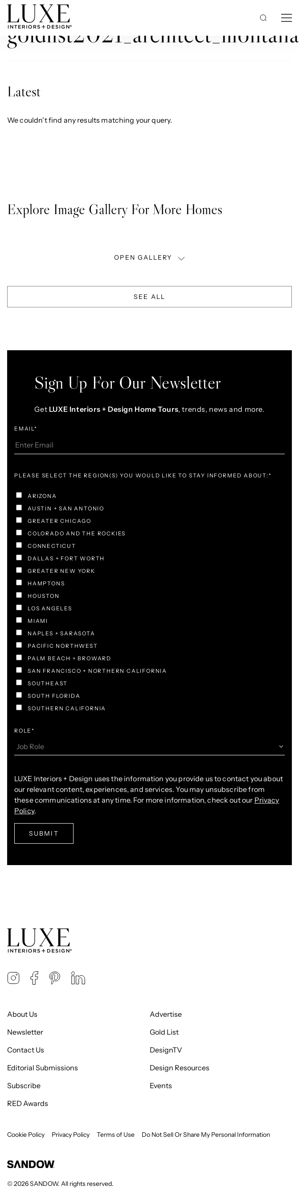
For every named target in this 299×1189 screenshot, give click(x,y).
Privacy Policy (71, 1135)
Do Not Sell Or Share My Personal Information (206, 1135)
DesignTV (166, 1049)
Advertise (166, 1014)
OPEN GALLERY (150, 258)
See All (149, 297)
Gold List (164, 1031)
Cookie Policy (26, 1135)
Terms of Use (116, 1135)
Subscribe (24, 1085)
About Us (22, 1014)
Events (161, 1085)
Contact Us (25, 1049)
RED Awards (27, 1103)
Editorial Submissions (42, 1067)
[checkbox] (149, 603)
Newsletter (25, 1031)
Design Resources (179, 1067)
